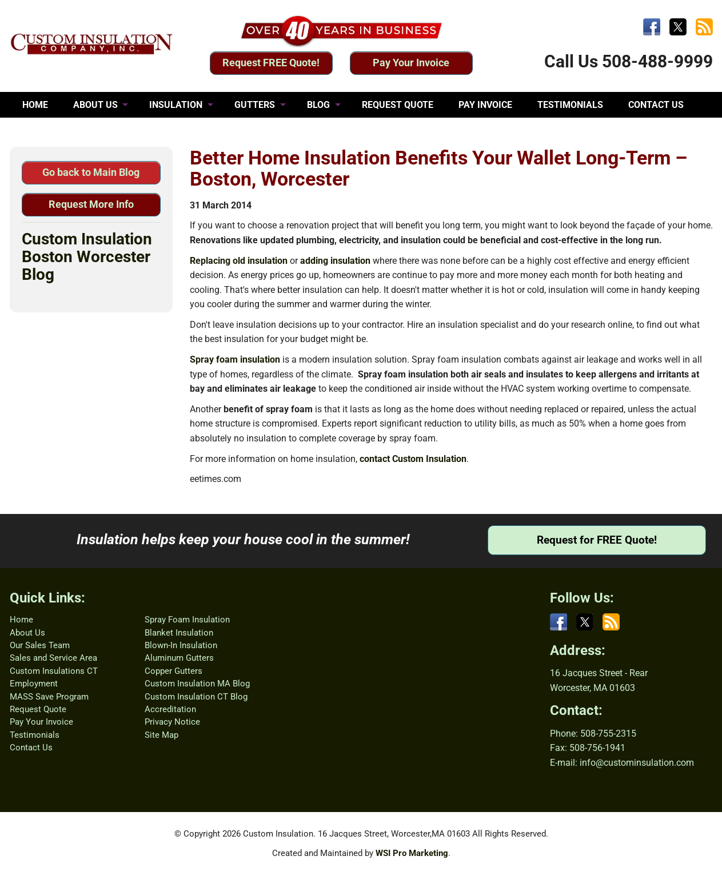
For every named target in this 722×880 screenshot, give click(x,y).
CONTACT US (656, 104)
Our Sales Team (40, 645)
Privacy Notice (172, 722)
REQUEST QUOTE (397, 104)
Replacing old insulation (239, 260)
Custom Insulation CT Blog (196, 697)
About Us (27, 633)
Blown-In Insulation (181, 645)
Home (21, 619)
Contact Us (31, 747)
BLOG (318, 104)
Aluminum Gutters (179, 658)
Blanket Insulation (179, 633)
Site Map (161, 735)
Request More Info (91, 204)
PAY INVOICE (485, 104)
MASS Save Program (49, 697)
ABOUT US (95, 104)
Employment (34, 683)
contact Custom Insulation (413, 458)
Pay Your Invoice (411, 63)
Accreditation (170, 709)
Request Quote (38, 709)
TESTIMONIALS (570, 104)
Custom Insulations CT (54, 671)
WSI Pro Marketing (412, 853)
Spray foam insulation (235, 359)
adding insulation (335, 260)
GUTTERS (254, 104)
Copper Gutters (173, 671)
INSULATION (175, 104)
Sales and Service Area (53, 658)
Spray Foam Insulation (187, 619)
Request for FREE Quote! (597, 540)
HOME (35, 104)
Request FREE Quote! (271, 63)
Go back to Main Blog (90, 172)
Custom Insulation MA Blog (197, 683)
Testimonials (34, 735)
